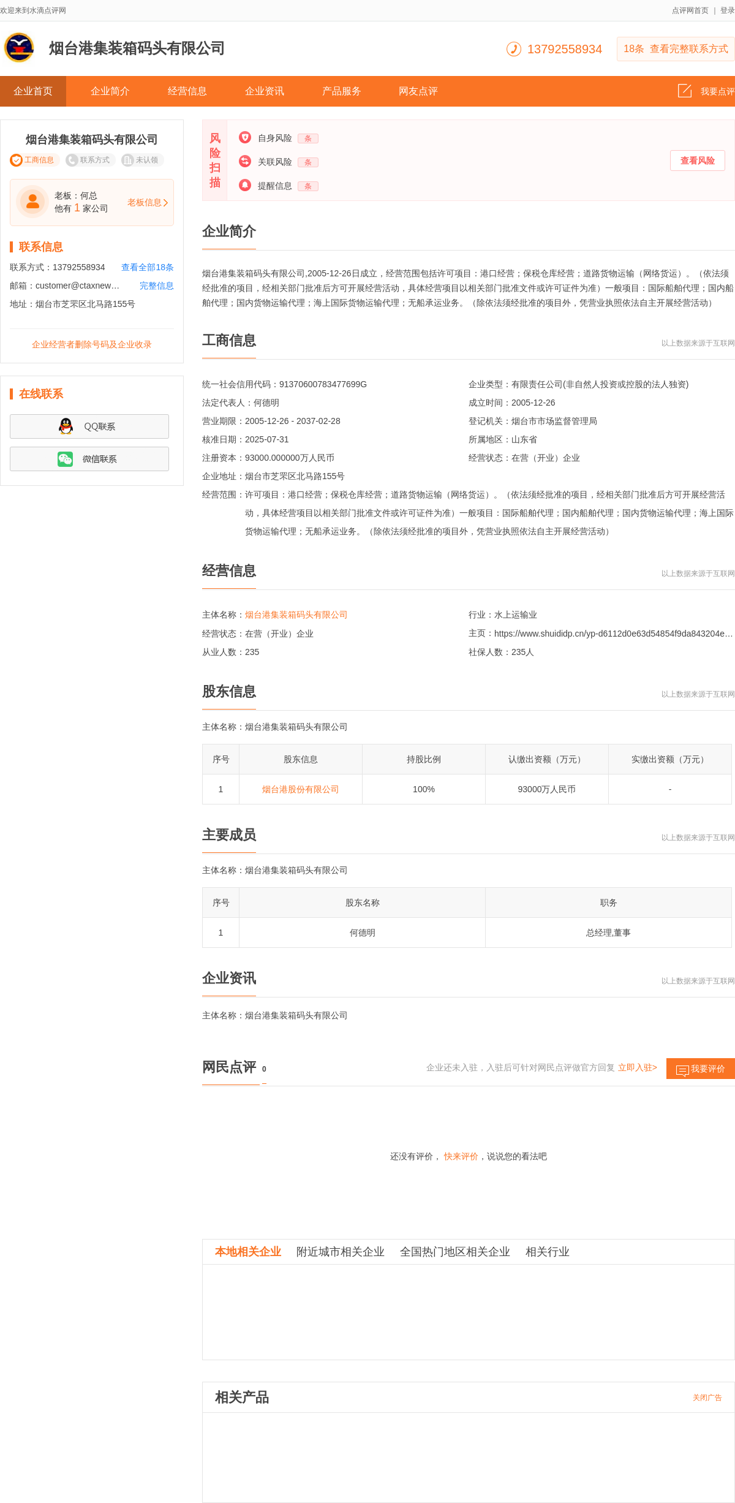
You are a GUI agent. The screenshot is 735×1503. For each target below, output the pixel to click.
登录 (727, 10)
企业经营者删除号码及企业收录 (92, 344)
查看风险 (697, 160)
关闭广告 (707, 1397)
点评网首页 (690, 10)
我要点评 (706, 87)
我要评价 (700, 1071)
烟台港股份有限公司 (300, 789)
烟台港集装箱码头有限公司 (296, 614)
